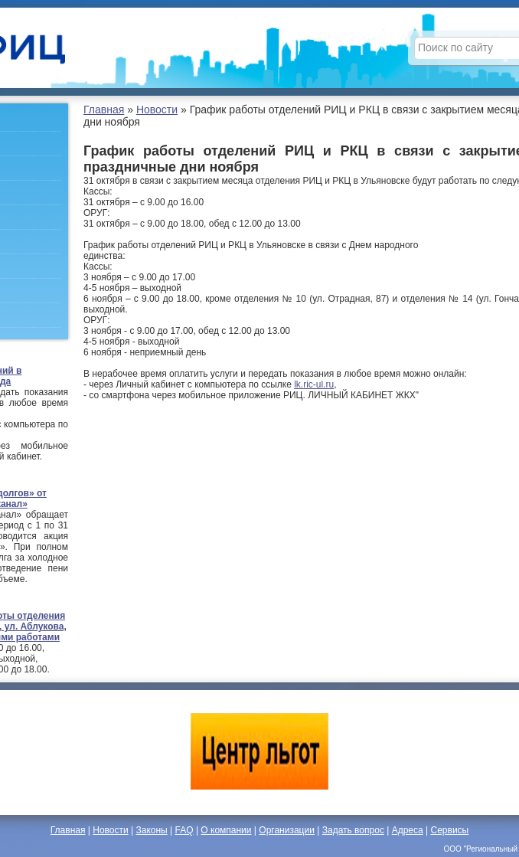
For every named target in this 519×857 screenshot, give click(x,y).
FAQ (184, 830)
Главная (103, 109)
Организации (287, 830)
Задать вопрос (353, 830)
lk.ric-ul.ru (314, 384)
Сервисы (450, 830)
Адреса (407, 830)
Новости (157, 109)
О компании (226, 830)
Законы (151, 830)
